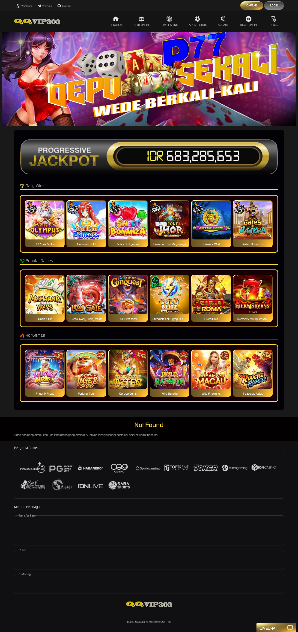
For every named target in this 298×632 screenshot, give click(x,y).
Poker (274, 21)
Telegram (44, 6)
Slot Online (142, 21)
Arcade (223, 21)
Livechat (64, 6)
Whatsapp (24, 6)
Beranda (116, 21)
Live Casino (170, 21)
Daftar (251, 5)
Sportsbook (198, 21)
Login (274, 5)
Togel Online (249, 21)
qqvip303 (140, 621)
